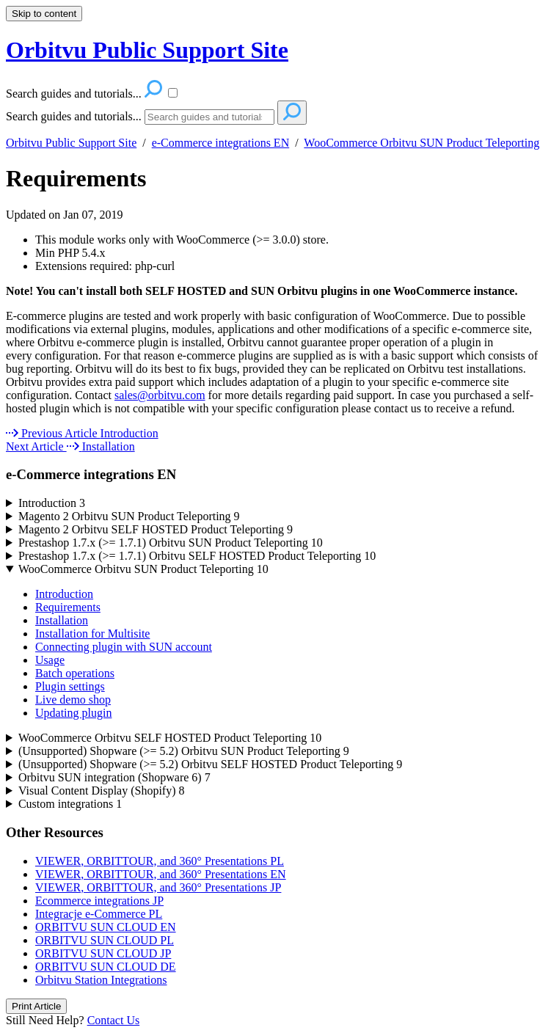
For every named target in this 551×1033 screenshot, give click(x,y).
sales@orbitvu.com (159, 395)
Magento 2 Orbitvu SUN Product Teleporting (129, 516)
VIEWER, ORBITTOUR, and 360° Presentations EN (160, 874)
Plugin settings (70, 686)
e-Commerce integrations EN (221, 142)
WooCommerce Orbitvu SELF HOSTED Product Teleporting (169, 737)
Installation (61, 620)
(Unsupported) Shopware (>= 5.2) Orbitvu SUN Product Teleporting (183, 751)
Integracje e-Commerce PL (98, 914)
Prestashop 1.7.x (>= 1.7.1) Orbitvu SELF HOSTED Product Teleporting (197, 556)
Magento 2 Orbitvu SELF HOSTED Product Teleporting (155, 529)
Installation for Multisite (92, 633)
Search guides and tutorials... (74, 116)
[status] (275, 291)
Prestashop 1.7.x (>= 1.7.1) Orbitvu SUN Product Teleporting (170, 542)
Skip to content (44, 13)
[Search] (209, 117)
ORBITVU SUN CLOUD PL (104, 940)
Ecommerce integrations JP (99, 900)
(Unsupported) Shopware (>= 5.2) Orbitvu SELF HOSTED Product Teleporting (210, 764)
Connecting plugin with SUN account (123, 646)
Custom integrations (70, 803)
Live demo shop (73, 699)
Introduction (51, 503)
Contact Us (113, 1020)
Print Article (36, 1006)
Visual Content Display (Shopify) (101, 790)
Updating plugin (73, 713)
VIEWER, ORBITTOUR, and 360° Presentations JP (158, 887)
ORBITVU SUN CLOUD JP (103, 953)
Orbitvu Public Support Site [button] (147, 50)
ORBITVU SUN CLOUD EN (105, 927)
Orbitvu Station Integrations (101, 980)
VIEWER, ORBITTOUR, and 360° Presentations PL (159, 861)
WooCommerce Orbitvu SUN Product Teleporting (421, 142)
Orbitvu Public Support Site (71, 142)
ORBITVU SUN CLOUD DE (105, 966)
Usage (50, 660)
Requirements (76, 178)
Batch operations (74, 673)
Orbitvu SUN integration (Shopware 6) (114, 777)
